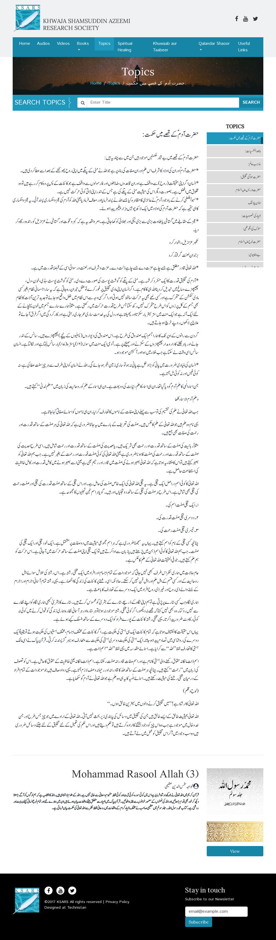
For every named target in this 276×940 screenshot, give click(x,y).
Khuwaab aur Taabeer (165, 47)
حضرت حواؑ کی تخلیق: (250, 177)
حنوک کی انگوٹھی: (252, 229)
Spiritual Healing (125, 47)
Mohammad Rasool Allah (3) (135, 774)
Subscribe (199, 922)
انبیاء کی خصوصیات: (251, 216)
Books (83, 44)
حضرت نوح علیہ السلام (249, 242)
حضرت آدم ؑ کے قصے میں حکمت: (245, 138)
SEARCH (251, 102)
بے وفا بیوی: (254, 255)
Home (24, 44)
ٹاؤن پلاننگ (254, 203)
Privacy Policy (117, 902)
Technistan (76, 907)
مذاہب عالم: (254, 164)
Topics (104, 44)
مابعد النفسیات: (253, 151)
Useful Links (244, 47)
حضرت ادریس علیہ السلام (248, 190)
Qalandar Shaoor (214, 44)
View (235, 851)
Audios (43, 44)
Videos (63, 44)
